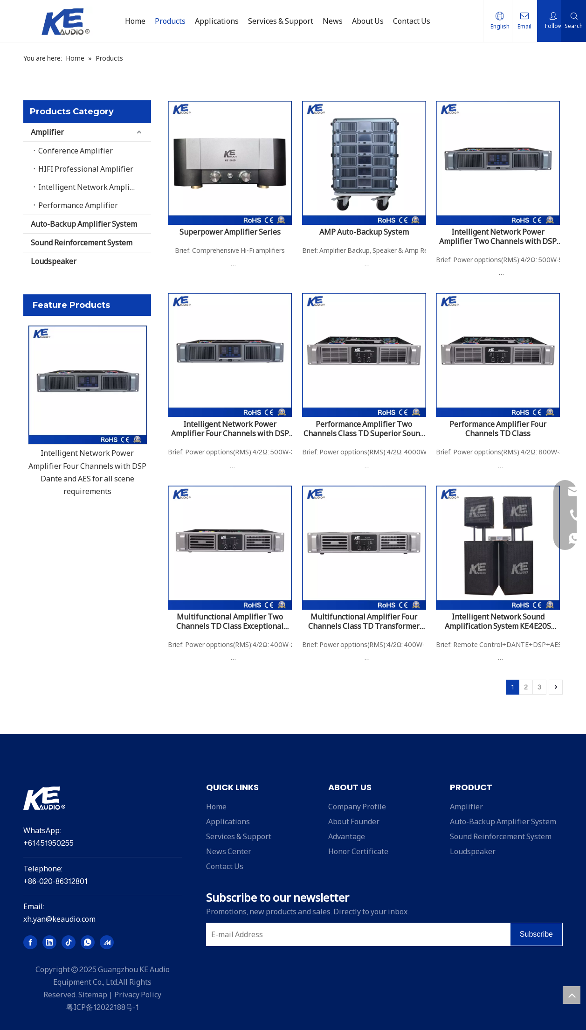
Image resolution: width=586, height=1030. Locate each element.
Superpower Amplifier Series (230, 232)
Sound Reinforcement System (81, 242)
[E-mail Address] (356, 934)
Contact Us (224, 866)
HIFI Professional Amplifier (85, 169)
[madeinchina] (107, 942)
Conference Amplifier (75, 151)
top (571, 995)
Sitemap (92, 994)
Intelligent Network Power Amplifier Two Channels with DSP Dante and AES (498, 236)
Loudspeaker (53, 261)
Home (216, 806)
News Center (228, 851)
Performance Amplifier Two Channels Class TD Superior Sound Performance (363, 428)
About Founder (353, 821)
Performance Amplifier (78, 205)
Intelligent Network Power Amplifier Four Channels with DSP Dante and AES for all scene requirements (230, 428)
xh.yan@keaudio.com (59, 919)
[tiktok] (69, 942)
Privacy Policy (137, 994)
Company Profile (357, 806)
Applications (228, 821)
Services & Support (238, 836)
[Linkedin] (49, 942)
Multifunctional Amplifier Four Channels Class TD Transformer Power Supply (364, 621)
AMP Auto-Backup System (364, 232)
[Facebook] (30, 942)
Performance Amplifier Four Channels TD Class (497, 428)
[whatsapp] (88, 942)
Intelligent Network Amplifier (90, 187)
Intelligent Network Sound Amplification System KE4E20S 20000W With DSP (498, 621)
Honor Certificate (358, 851)
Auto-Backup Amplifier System (84, 224)
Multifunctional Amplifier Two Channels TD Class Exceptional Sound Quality (229, 621)
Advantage (346, 836)
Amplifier (47, 132)
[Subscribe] (536, 934)
